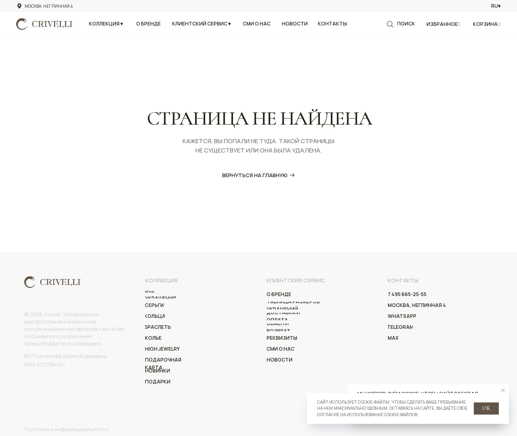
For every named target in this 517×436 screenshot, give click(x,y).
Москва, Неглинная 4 (49, 6)
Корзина (485, 24)
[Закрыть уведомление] (503, 390)
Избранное (442, 24)
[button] (106, 24)
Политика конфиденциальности (66, 429)
